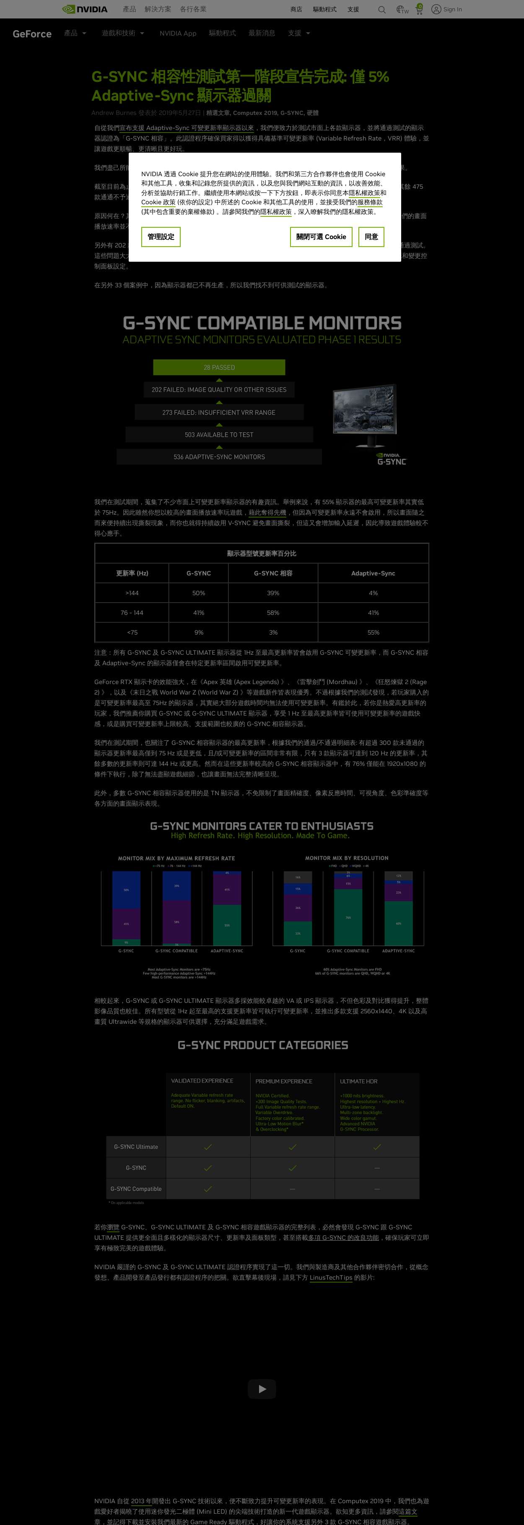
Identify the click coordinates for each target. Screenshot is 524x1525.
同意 (371, 236)
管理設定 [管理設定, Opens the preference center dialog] (161, 236)
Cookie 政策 (158, 202)
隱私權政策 (364, 193)
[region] (265, 207)
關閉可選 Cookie (321, 236)
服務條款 (370, 202)
